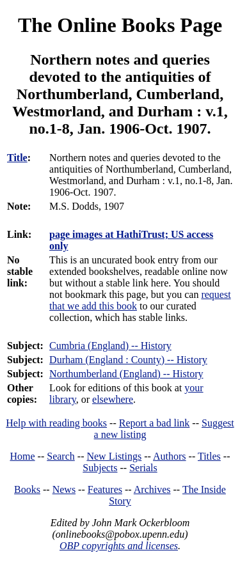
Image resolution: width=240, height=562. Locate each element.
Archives (152, 489)
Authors (169, 456)
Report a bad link (154, 423)
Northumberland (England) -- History (126, 373)
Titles (209, 456)
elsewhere (112, 399)
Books (27, 489)
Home (22, 456)
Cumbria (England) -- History (110, 345)
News (64, 489)
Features (105, 489)
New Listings (113, 456)
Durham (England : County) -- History (128, 359)
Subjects (100, 467)
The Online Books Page (120, 24)
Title (17, 157)
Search (61, 456)
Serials (143, 467)
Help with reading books (56, 423)
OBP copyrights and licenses (119, 545)
